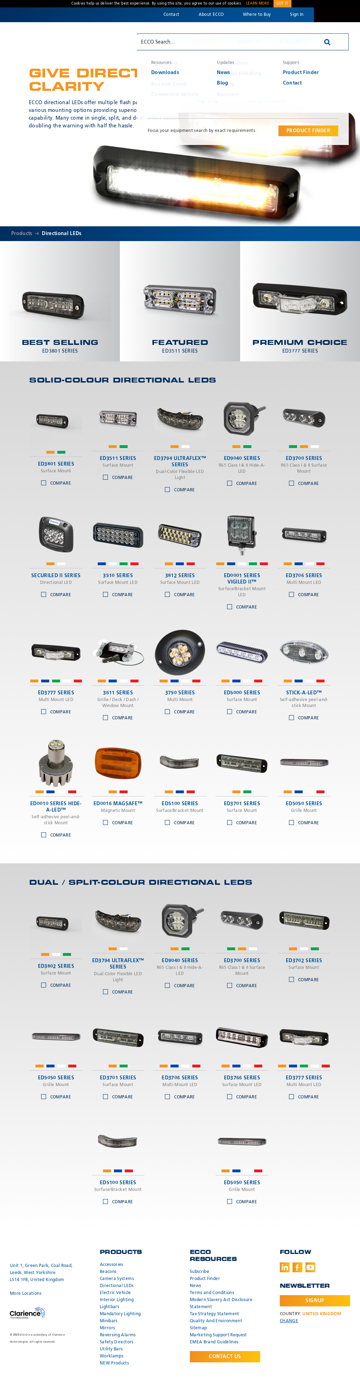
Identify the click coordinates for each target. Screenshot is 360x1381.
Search (332, 42)
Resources (294, 41)
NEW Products (114, 1363)
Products (206, 41)
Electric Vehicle (115, 1293)
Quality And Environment (216, 1321)
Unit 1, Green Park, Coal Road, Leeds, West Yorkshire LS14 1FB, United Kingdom (41, 1273)
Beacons (108, 1272)
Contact (171, 15)
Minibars (109, 1321)
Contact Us (225, 1356)
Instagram (323, 1267)
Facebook (297, 1267)
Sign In (296, 15)
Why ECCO (162, 41)
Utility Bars (111, 1349)
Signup (315, 1300)
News (195, 1286)
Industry (249, 41)
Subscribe (199, 1272)
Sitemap (198, 1328)
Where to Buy (257, 15)
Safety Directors (117, 1342)
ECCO (44, 41)
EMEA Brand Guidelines (214, 1342)
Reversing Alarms (118, 1335)
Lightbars (109, 1307)
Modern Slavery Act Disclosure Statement (221, 1303)
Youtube (310, 1267)
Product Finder (205, 1279)
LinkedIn (285, 1267)
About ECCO (211, 15)
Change (289, 1321)
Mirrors (107, 1328)
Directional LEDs (62, 233)
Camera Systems (117, 1279)
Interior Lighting (117, 1300)
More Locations (25, 1294)
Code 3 (337, 15)
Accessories (111, 1265)
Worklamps (111, 1356)
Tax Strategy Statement (214, 1314)
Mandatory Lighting (120, 1314)
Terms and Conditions (212, 1293)
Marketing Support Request (218, 1335)
